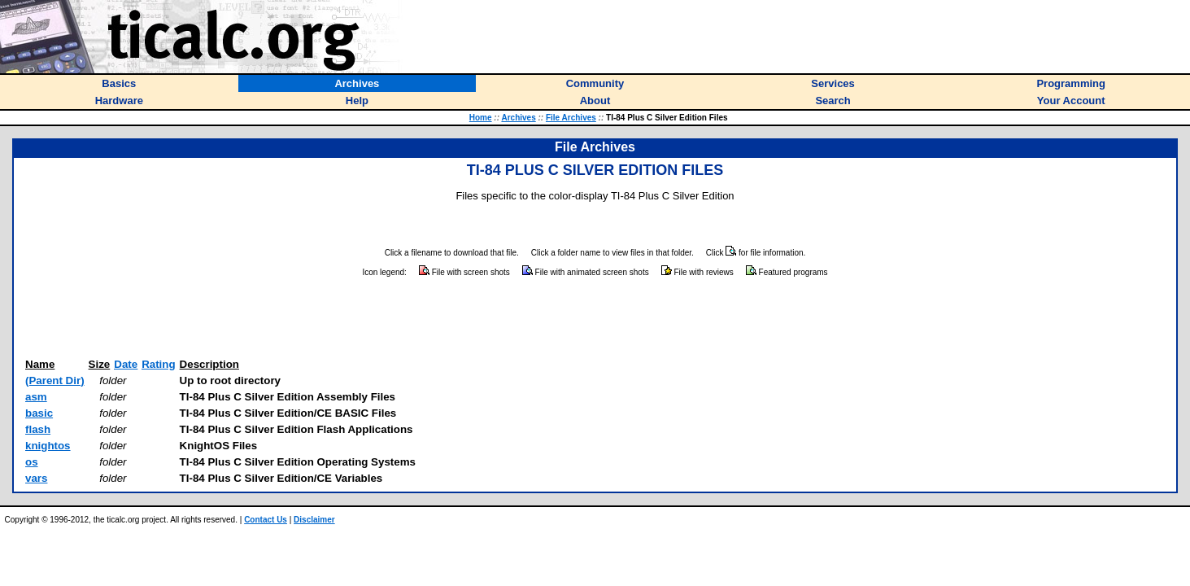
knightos (48, 446)
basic (39, 413)
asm (36, 397)
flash (37, 429)
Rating (158, 364)
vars (36, 478)
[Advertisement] (595, 318)
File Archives (571, 117)
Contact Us (265, 519)
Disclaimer (314, 519)
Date (125, 364)
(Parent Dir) (55, 380)
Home (480, 117)
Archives (518, 117)
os (31, 462)
